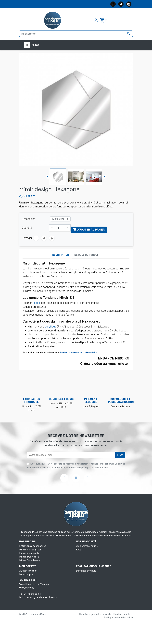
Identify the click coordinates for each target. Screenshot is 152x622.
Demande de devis (86, 570)
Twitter (121, 4)
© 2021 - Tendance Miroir (32, 614)
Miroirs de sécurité (29, 553)
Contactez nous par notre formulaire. (79, 352)
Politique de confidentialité (118, 617)
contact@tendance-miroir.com (41, 597)
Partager (36, 238)
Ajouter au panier (89, 230)
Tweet (44, 238)
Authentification (28, 570)
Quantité (27, 227)
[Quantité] (59, 228)
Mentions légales (123, 614)
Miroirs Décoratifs (29, 556)
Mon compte (26, 574)
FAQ (78, 549)
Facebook (113, 4)
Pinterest (51, 238)
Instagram (128, 4)
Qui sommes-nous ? (87, 546)
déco (37, 302)
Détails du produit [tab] (87, 255)
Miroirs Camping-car (30, 549)
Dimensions (28, 218)
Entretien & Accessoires (32, 546)
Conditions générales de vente (95, 614)
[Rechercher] (76, 34)
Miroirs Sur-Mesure (29, 560)
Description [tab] (60, 255)
